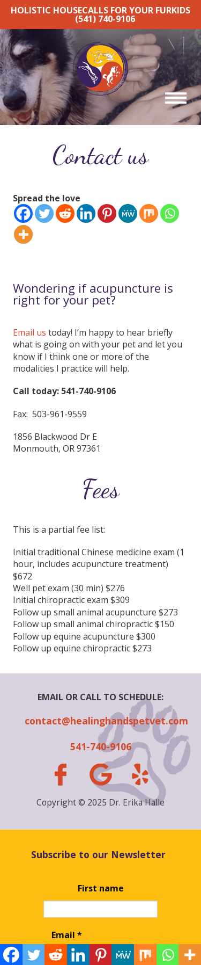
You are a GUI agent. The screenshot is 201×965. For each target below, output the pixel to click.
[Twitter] (44, 213)
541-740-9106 (100, 746)
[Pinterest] (107, 213)
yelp (140, 774)
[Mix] (148, 213)
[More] (23, 234)
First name (101, 888)
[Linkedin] (86, 213)
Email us (29, 332)
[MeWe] (127, 213)
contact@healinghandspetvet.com (100, 720)
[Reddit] (65, 213)
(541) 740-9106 (105, 19)
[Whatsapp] (169, 213)
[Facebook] (23, 213)
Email (66, 935)
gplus (100, 775)
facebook (60, 775)
